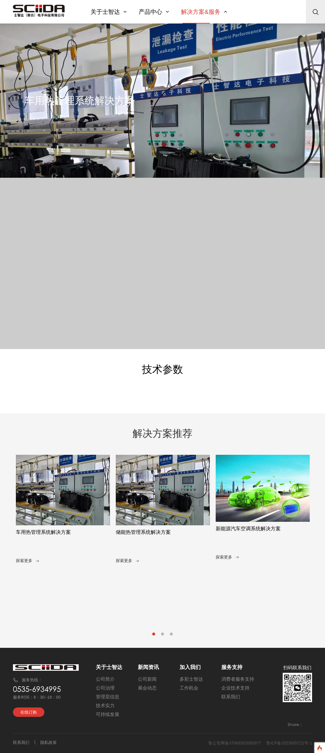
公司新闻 (147, 679)
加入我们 (190, 667)
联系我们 (230, 696)
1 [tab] (154, 635)
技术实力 (105, 705)
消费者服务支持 (237, 679)
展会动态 (147, 687)
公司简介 (105, 679)
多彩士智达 (191, 679)
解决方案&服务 (204, 12)
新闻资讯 (148, 667)
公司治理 (105, 687)
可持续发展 (107, 714)
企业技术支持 (235, 687)
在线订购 (28, 712)
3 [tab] (171, 635)
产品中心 (154, 12)
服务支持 (231, 667)
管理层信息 (107, 696)
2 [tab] (163, 635)
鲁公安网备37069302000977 (234, 743)
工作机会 (189, 687)
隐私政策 (48, 742)
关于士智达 (108, 12)
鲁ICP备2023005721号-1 (289, 743)
